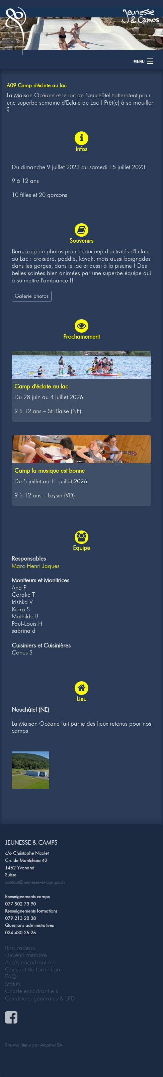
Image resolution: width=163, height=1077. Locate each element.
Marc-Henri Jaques (36, 566)
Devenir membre (26, 955)
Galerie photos (32, 295)
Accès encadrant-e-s (30, 962)
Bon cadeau (20, 948)
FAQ (11, 976)
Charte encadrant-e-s (31, 991)
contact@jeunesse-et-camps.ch (35, 882)
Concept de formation (32, 969)
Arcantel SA (51, 1045)
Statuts (13, 984)
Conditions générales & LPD (40, 998)
